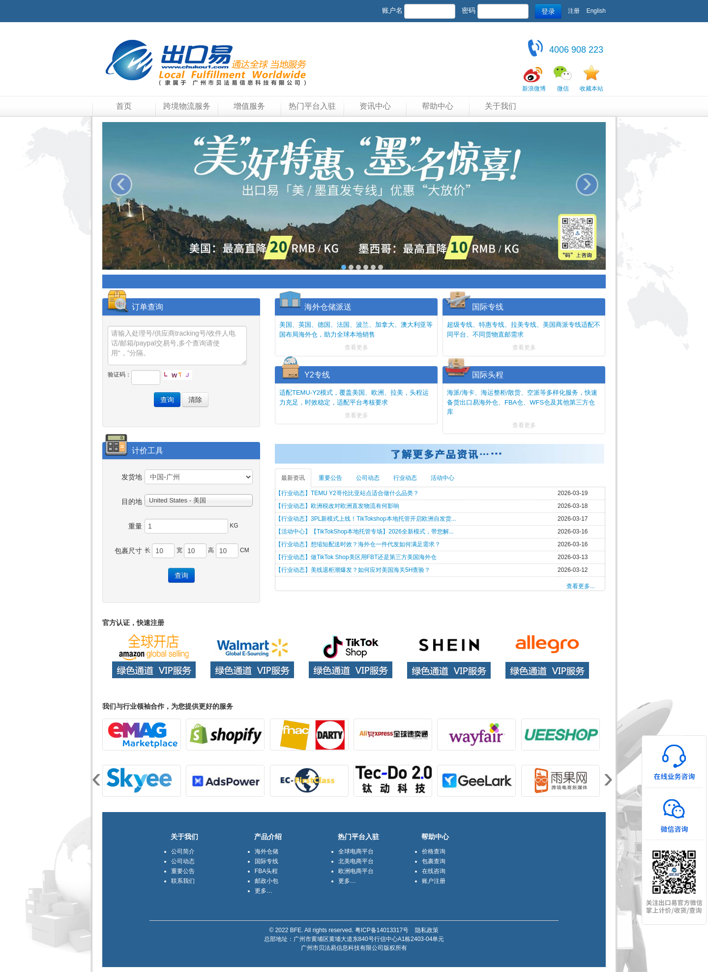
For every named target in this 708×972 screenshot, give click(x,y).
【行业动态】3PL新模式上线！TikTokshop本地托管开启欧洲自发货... (365, 518)
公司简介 (183, 851)
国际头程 (487, 375)
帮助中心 (437, 106)
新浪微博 (534, 88)
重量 (135, 526)
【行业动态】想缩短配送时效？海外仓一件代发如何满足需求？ (358, 544)
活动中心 (442, 477)
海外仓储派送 (328, 307)
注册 (574, 10)
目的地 (131, 501)
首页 (124, 106)
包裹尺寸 (128, 551)
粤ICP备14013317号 (382, 930)
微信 (563, 88)
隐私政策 (427, 930)
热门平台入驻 (312, 106)
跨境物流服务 (186, 106)
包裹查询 (433, 861)
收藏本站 (591, 88)
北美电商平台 (356, 861)
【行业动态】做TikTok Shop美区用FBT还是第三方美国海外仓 (356, 557)
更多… (263, 890)
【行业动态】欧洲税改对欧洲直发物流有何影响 (337, 505)
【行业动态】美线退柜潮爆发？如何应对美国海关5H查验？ (352, 569)
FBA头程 (266, 871)
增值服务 (249, 106)
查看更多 (356, 347)
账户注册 (433, 881)
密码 (468, 10)
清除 (195, 400)
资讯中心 (375, 106)
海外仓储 (266, 851)
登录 (548, 11)
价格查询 (433, 851)
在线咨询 (433, 871)
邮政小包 (266, 881)
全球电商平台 (356, 851)
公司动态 (368, 477)
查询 (167, 400)
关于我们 (500, 106)
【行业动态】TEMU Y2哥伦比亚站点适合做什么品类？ (347, 493)
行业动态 (405, 477)
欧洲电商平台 (356, 871)
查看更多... (580, 586)
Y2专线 (317, 375)
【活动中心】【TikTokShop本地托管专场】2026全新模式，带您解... (364, 531)
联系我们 (183, 881)
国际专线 (487, 307)
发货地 (131, 477)
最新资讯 (293, 477)
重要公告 (330, 477)
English (596, 10)
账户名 (392, 10)
